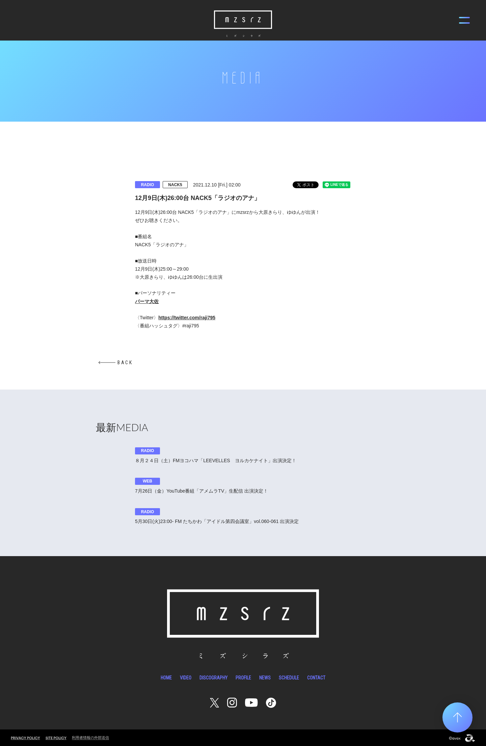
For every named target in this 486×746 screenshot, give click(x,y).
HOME (166, 676)
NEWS (265, 676)
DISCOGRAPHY (213, 676)
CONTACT (316, 676)
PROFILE (243, 676)
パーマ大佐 (147, 301)
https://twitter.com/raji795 (186, 317)
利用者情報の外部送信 (90, 737)
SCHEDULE (289, 676)
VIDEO (185, 676)
